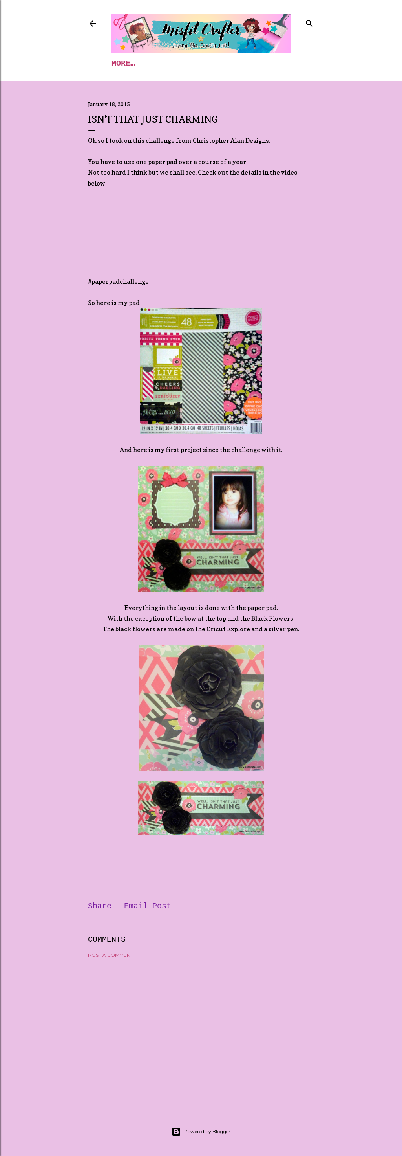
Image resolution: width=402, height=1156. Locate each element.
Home (120, 63)
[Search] (309, 22)
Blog (201, 63)
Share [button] (99, 906)
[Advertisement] (201, 1033)
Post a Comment (110, 955)
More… (236, 63)
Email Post (147, 906)
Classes (160, 63)
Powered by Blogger (201, 1131)
